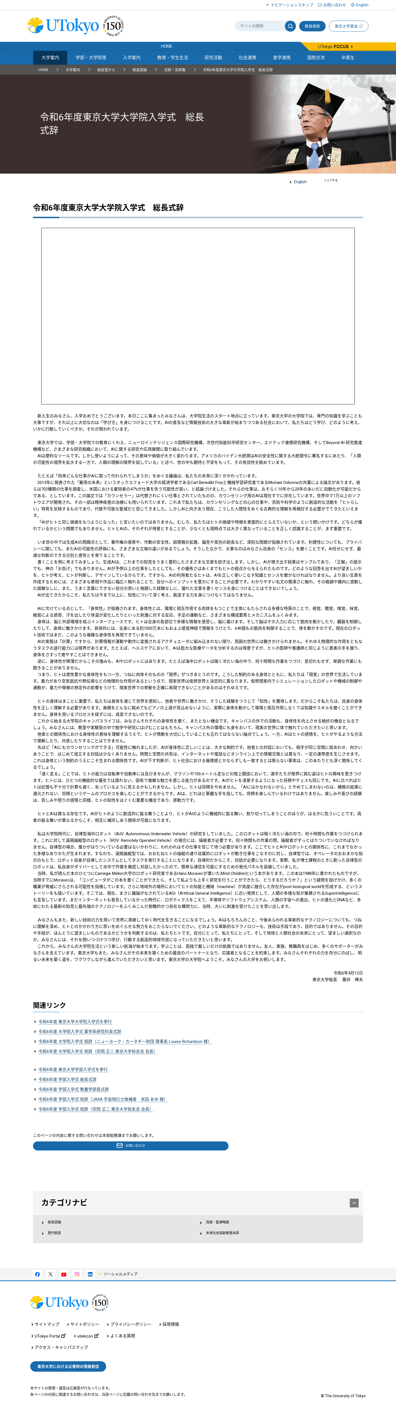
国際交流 (316, 57)
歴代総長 (59, 1239)
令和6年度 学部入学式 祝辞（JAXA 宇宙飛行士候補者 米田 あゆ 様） (103, 1099)
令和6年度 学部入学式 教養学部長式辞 (73, 1089)
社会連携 (247, 57)
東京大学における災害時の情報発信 (68, 1374)
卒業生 (347, 57)
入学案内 (132, 57)
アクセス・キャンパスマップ (61, 1356)
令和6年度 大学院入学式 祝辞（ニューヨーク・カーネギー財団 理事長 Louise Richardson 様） (125, 1041)
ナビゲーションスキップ (292, 5)
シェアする (331, 180)
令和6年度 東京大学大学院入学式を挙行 (75, 1021)
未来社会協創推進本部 (226, 1239)
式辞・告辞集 (175, 70)
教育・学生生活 (172, 57)
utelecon (88, 1344)
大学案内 (50, 57)
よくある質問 (122, 1344)
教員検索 (312, 26)
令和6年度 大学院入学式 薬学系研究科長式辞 (79, 1031)
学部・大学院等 (91, 57)
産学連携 (282, 57)
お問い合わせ (334, 5)
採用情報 (171, 1333)
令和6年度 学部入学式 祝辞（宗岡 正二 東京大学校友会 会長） (95, 1109)
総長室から (106, 70)
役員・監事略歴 (220, 1227)
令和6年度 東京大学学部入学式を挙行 (73, 1069)
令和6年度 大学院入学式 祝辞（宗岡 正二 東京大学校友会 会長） (98, 1051)
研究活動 (213, 57)
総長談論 (140, 70)
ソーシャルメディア (120, 1282)
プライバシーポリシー (131, 1333)
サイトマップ (47, 1333)
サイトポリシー (84, 1333)
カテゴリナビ (198, 1203)
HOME (43, 70)
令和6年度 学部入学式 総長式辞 (67, 1079)
